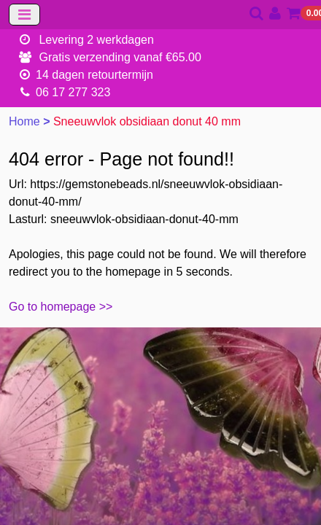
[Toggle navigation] (24, 15)
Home (26, 121)
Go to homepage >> (60, 306)
